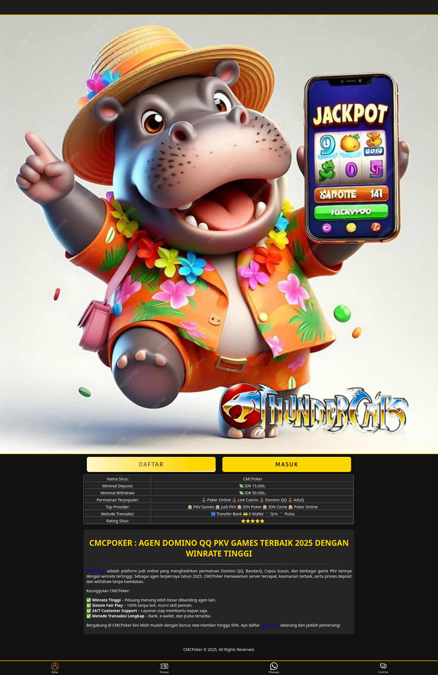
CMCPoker (96, 570)
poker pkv (270, 625)
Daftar (151, 464)
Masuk (287, 464)
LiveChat (383, 668)
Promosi (164, 668)
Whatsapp (274, 668)
